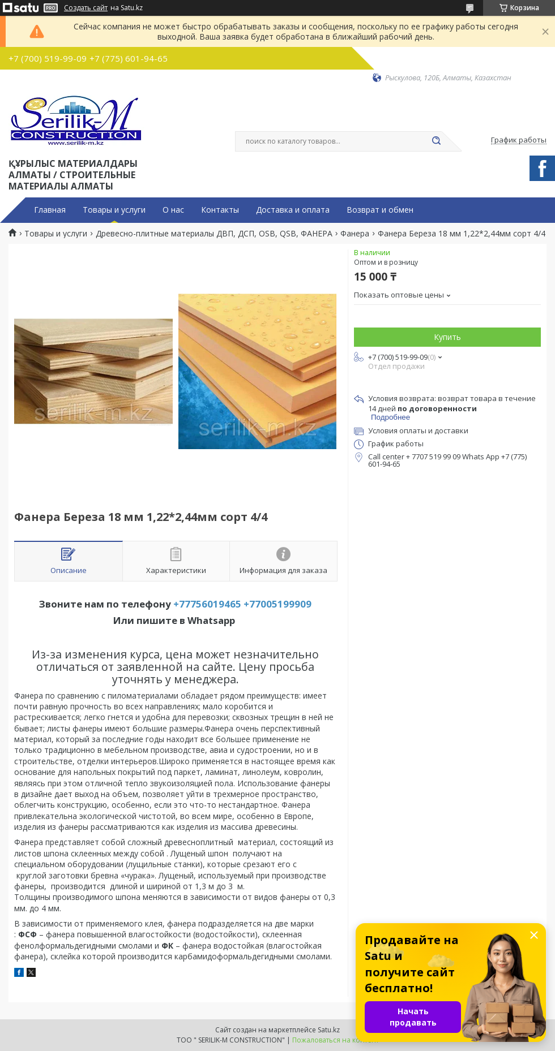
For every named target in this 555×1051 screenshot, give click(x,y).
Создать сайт (86, 8)
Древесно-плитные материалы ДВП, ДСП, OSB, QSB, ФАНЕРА (214, 234)
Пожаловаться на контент (335, 1040)
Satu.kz (329, 1030)
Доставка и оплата (293, 210)
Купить (447, 336)
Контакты (220, 210)
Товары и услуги (114, 210)
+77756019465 (207, 603)
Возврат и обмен (380, 210)
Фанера (354, 234)
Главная (50, 210)
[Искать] (436, 141)
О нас (173, 210)
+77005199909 (277, 603)
